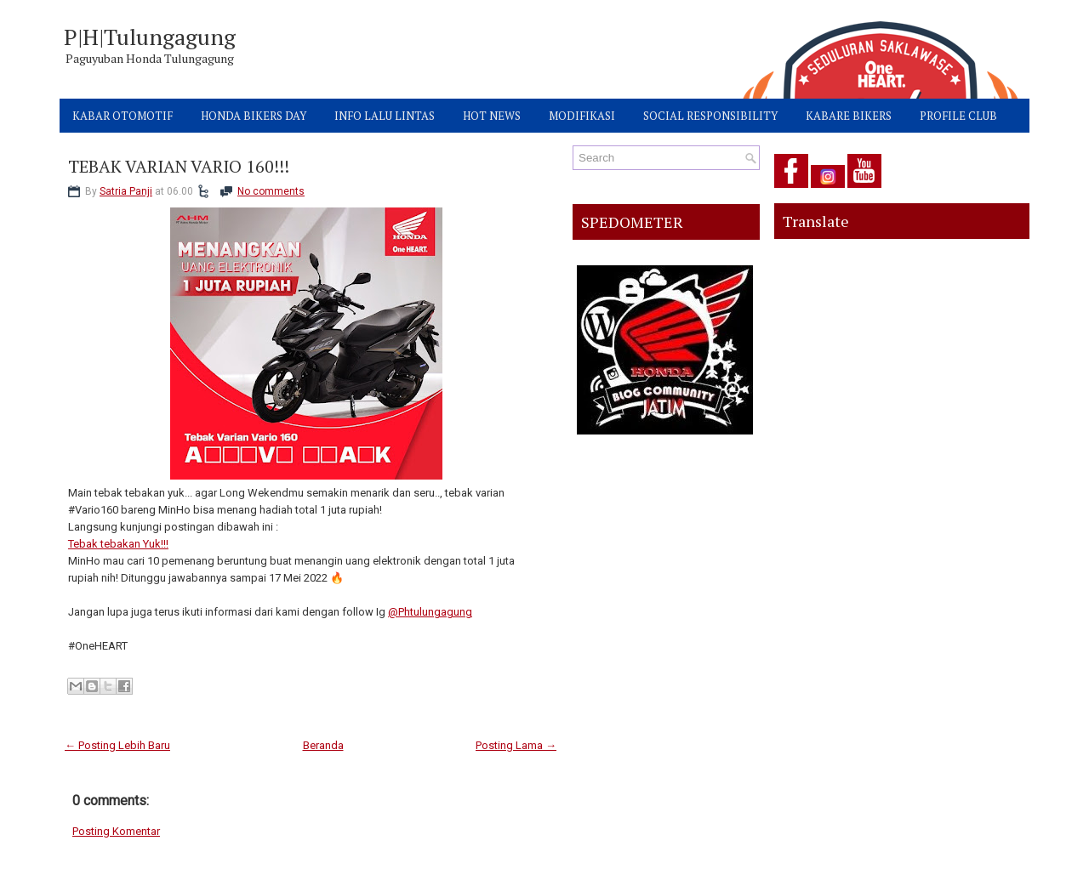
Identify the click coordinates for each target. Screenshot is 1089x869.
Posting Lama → (516, 745)
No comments (271, 191)
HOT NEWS (492, 115)
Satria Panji (126, 191)
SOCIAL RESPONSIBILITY (710, 115)
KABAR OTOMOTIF (122, 115)
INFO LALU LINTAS (384, 115)
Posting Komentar (116, 831)
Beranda (323, 745)
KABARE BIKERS (849, 115)
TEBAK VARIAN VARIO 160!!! (178, 166)
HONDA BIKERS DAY (253, 115)
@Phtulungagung (430, 611)
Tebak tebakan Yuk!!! (118, 543)
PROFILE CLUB (958, 115)
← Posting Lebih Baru (117, 745)
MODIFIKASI (582, 115)
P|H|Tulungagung (150, 36)
